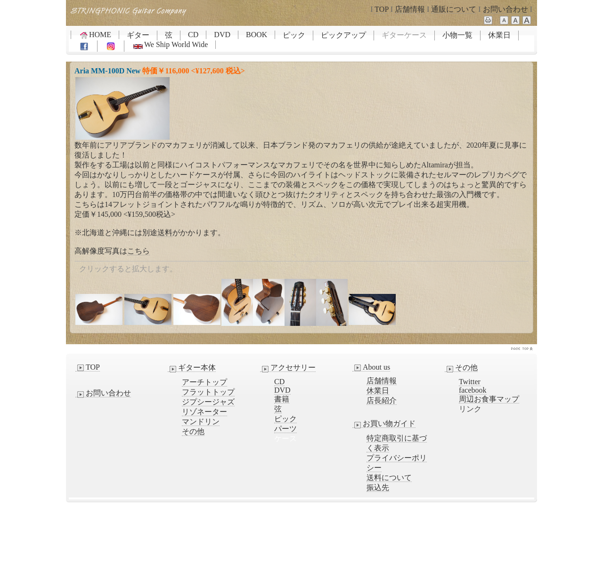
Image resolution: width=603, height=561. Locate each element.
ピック (294, 35)
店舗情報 (410, 9)
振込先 (378, 487)
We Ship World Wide (170, 44)
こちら (138, 251)
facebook (473, 390)
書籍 (281, 399)
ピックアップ (343, 35)
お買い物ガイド (384, 423)
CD (193, 35)
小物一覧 (457, 35)
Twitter (470, 382)
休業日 (499, 35)
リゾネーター (204, 412)
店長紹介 (382, 400)
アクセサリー (288, 367)
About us (371, 367)
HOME (95, 35)
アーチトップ (204, 382)
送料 (164, 233)
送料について (389, 478)
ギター (138, 35)
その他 (193, 431)
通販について (453, 9)
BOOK (256, 35)
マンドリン (201, 422)
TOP (381, 9)
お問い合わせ (505, 9)
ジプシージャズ (208, 402)
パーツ (285, 429)
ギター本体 (192, 367)
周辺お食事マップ (489, 399)
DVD (222, 35)
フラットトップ (208, 392)
